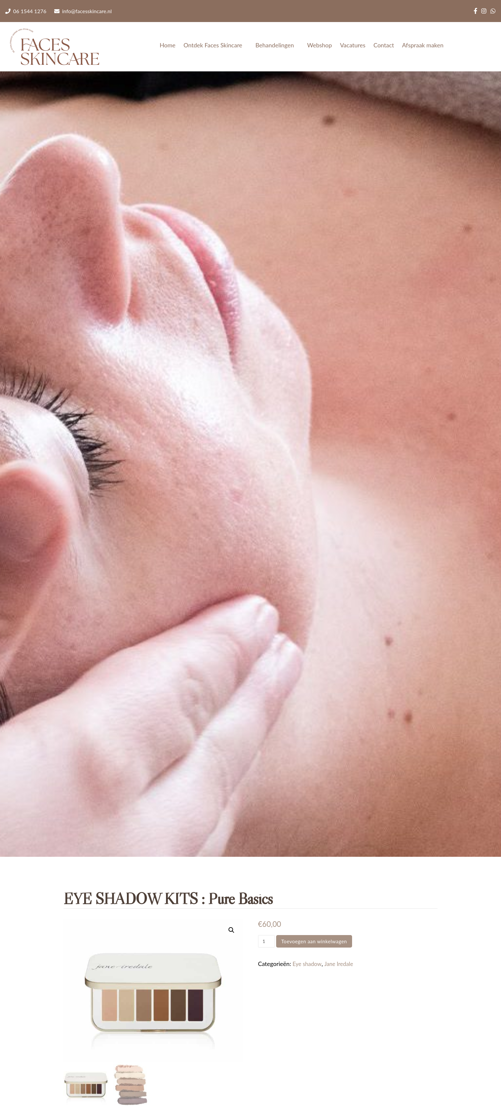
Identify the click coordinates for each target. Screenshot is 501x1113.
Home (168, 45)
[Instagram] (484, 11)
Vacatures (352, 45)
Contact (383, 45)
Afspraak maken (422, 45)
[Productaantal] (266, 941)
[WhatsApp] (493, 11)
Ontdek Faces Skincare (215, 45)
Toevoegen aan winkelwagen (314, 941)
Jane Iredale (341, 963)
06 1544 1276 (25, 11)
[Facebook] (475, 11)
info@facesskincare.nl (83, 11)
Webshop (319, 45)
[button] (231, 930)
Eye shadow (308, 963)
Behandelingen (277, 45)
